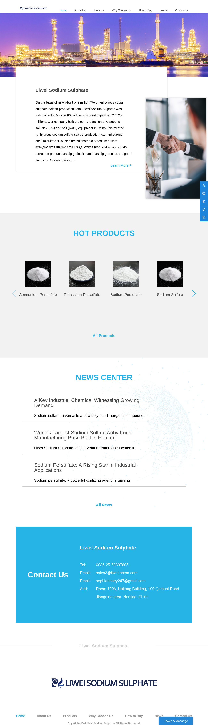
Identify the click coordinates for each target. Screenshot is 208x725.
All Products (104, 335)
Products (99, 10)
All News (104, 505)
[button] (194, 293)
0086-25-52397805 (112, 565)
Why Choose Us (121, 10)
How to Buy (145, 10)
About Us (80, 10)
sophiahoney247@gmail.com (121, 581)
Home (63, 10)
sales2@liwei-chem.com (116, 573)
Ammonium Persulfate (38, 294)
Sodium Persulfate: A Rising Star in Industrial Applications (85, 467)
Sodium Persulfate (126, 294)
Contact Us (181, 10)
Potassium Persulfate (82, 294)
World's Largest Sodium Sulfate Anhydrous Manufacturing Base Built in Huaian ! (82, 435)
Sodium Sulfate (170, 294)
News (163, 10)
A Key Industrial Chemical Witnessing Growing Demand (86, 402)
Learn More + (121, 165)
